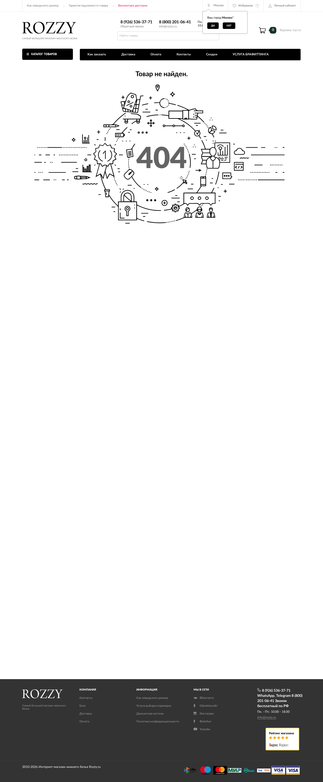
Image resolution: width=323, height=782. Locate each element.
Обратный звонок (132, 26)
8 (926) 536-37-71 (136, 22)
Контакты (184, 54)
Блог (82, 705)
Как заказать (96, 54)
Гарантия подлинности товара (88, 5)
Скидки (211, 54)
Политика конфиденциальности (157, 721)
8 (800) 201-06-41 (175, 22)
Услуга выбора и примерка (153, 705)
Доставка (128, 54)
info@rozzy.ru (168, 26)
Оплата (156, 54)
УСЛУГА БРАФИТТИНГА (251, 54)
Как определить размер (43, 5)
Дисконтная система (150, 713)
